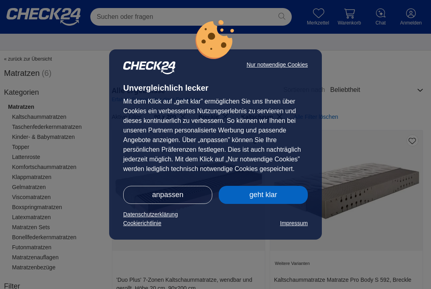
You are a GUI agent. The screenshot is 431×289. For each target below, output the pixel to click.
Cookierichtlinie (142, 223)
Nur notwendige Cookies (277, 64)
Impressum (294, 223)
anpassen (167, 195)
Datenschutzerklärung (150, 214)
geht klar (263, 195)
